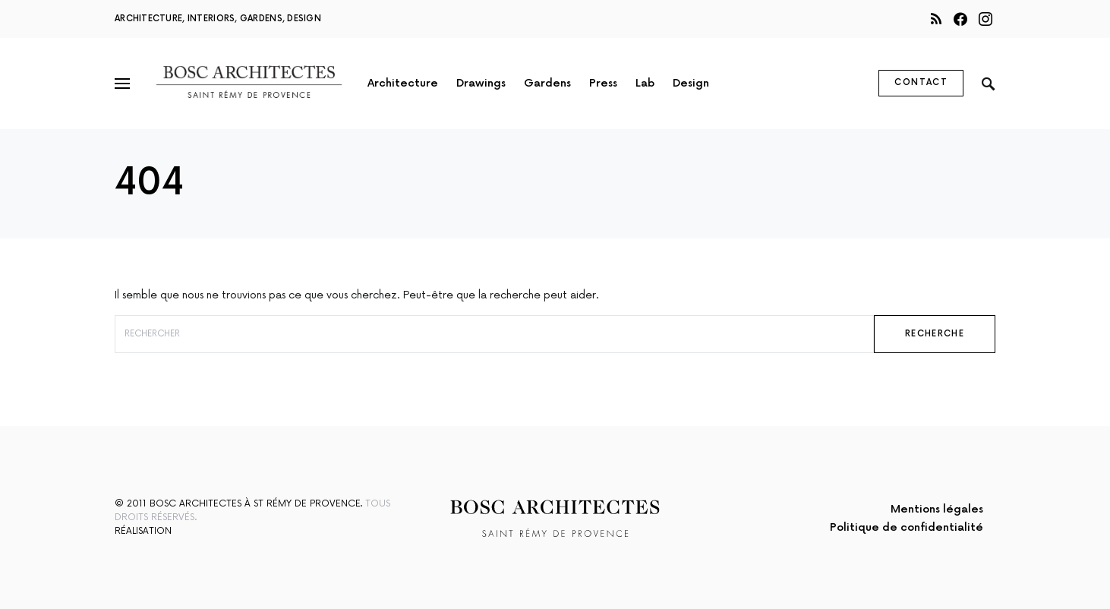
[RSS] (936, 19)
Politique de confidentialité (906, 527)
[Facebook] (960, 19)
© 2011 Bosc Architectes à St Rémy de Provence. (238, 504)
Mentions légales (937, 509)
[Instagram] (985, 19)
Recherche (934, 334)
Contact (921, 82)
